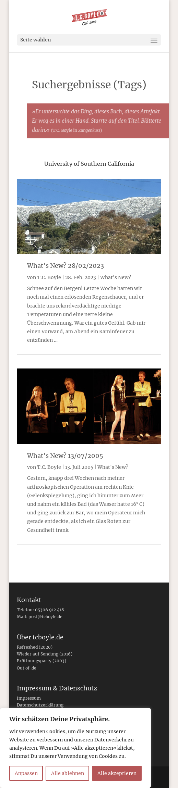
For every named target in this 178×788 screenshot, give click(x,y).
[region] (75, 748)
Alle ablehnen (67, 773)
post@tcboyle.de (45, 616)
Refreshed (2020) (34, 647)
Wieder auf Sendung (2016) (44, 653)
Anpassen (26, 773)
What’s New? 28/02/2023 (65, 266)
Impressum (29, 698)
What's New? (115, 277)
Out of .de (26, 668)
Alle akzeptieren (117, 773)
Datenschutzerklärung (40, 705)
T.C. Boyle (49, 277)
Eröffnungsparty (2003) (41, 660)
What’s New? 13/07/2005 (65, 456)
